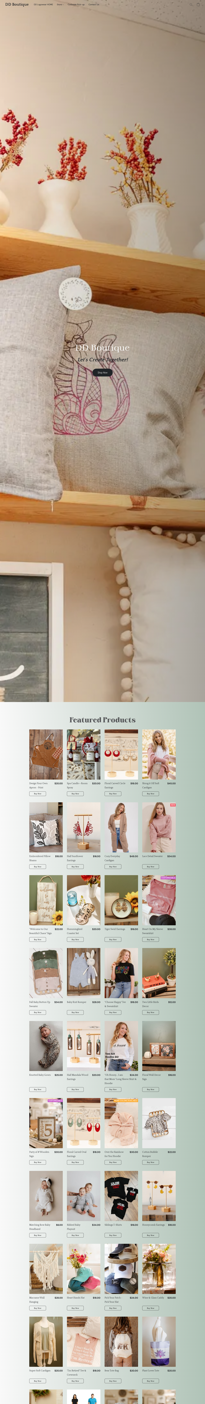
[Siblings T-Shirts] (121, 1205)
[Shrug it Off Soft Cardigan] (159, 763)
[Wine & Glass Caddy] (159, 1278)
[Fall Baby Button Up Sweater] (46, 982)
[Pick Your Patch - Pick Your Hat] (121, 1278)
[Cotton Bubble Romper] (159, 1132)
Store (60, 4)
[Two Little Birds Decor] (159, 982)
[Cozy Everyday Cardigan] (121, 836)
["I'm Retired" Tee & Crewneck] (83, 1351)
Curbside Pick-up (76, 4)
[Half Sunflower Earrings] (83, 836)
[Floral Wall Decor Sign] (159, 1057)
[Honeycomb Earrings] (159, 1205)
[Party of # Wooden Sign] (46, 1132)
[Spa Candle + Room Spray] (83, 763)
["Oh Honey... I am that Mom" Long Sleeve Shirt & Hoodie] (121, 1057)
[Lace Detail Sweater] (159, 836)
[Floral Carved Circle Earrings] (121, 763)
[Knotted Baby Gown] (46, 1057)
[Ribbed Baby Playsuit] (83, 1205)
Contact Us (94, 4)
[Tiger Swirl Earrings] (121, 909)
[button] (17, 4)
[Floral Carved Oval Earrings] (83, 1132)
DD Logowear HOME (43, 4)
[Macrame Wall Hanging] (46, 1278)
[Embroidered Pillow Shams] (46, 836)
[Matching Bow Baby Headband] (46, 1205)
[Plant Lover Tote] (159, 1351)
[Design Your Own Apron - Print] (46, 763)
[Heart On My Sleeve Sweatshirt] (159, 909)
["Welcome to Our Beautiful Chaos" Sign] (46, 909)
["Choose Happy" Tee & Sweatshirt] (121, 982)
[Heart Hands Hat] (83, 1278)
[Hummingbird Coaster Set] (83, 909)
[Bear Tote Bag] (121, 1351)
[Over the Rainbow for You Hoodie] (121, 1132)
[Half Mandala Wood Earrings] (83, 1057)
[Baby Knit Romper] (83, 982)
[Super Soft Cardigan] (46, 1351)
